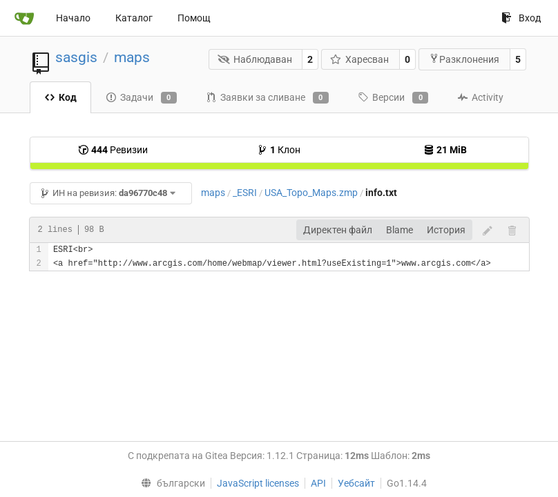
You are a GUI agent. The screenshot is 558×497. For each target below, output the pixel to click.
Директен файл (337, 229)
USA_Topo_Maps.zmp (311, 192)
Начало (73, 17)
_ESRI (245, 192)
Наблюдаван (255, 59)
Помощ (194, 17)
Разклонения (464, 59)
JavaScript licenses (258, 483)
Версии (393, 98)
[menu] (169, 483)
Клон (278, 149)
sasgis (76, 57)
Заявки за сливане (267, 98)
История (446, 229)
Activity (480, 97)
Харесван (359, 59)
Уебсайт (356, 483)
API (318, 483)
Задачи (141, 98)
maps (132, 57)
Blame (399, 229)
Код (60, 97)
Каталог (134, 17)
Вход (521, 17)
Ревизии (113, 149)
